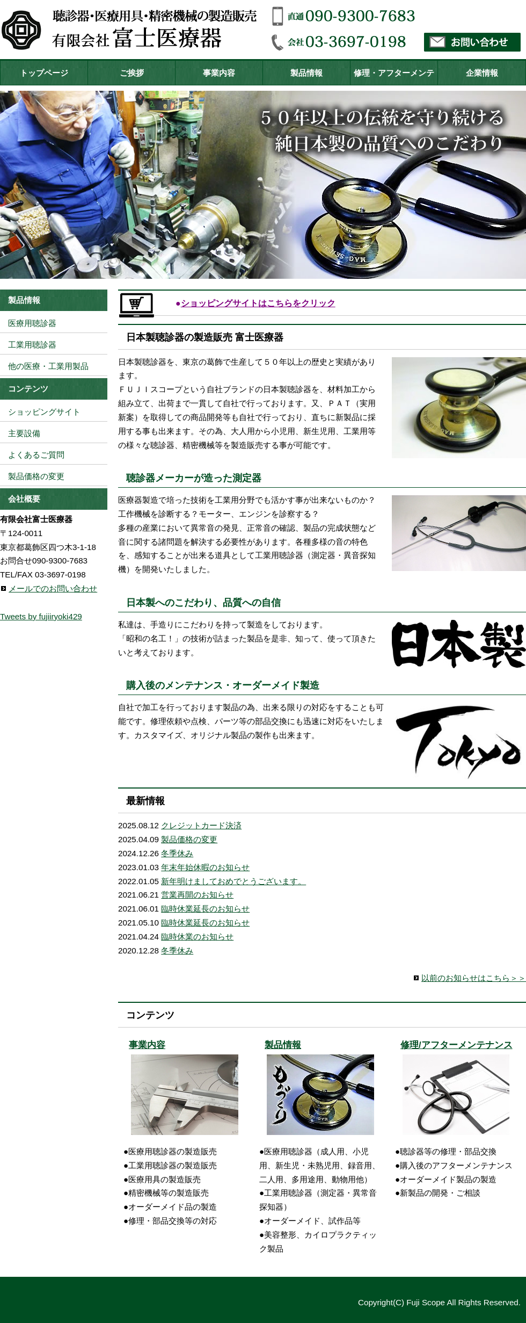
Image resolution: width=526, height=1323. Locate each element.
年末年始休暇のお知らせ (205, 867)
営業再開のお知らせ (197, 894)
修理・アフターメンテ (394, 72)
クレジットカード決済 (201, 825)
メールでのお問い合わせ (53, 588)
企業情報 (482, 72)
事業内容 (219, 72)
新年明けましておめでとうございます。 (233, 881)
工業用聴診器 (32, 344)
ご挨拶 (132, 72)
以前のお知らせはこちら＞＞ (473, 977)
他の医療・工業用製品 (48, 366)
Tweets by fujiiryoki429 (41, 616)
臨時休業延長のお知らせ (205, 908)
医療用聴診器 (32, 323)
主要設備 (24, 433)
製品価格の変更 (189, 839)
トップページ (44, 72)
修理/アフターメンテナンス (456, 1045)
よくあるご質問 (36, 454)
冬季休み (177, 853)
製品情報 (306, 72)
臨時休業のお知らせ (197, 936)
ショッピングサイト (44, 411)
